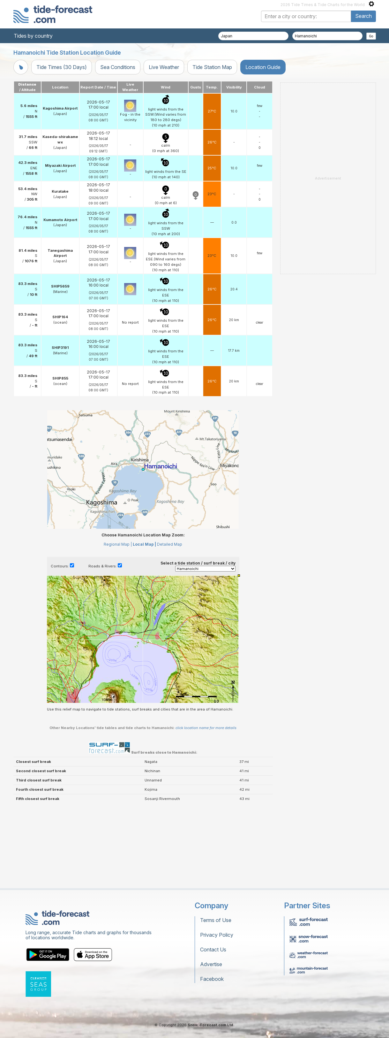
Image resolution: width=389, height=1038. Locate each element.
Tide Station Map (212, 67)
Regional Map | (118, 544)
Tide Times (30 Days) (61, 67)
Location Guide (263, 67)
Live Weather (164, 67)
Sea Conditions (117, 67)
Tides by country (33, 36)
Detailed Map (169, 544)
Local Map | (144, 544)
